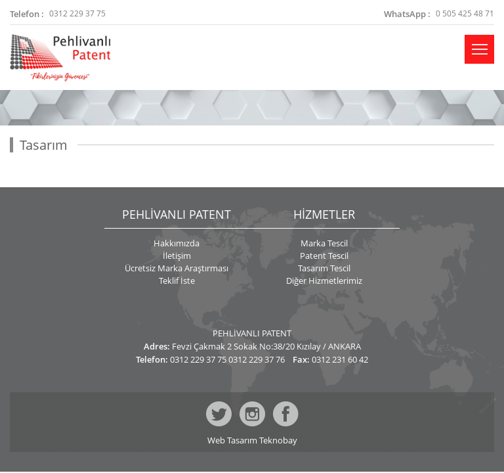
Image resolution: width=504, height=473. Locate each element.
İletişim (177, 255)
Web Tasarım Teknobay (252, 440)
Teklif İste (177, 280)
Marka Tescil (324, 243)
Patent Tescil (324, 255)
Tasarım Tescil (324, 268)
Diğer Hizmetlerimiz (324, 280)
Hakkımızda (177, 243)
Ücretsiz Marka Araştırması (176, 268)
